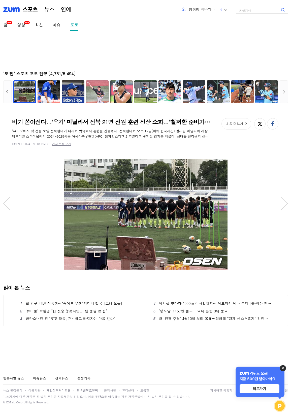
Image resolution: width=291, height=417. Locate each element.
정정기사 (83, 378)
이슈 (57, 25)
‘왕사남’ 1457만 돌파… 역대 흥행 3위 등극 (190, 310)
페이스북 (272, 124)
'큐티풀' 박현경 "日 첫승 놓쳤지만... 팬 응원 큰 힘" (64, 310)
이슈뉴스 (39, 378)
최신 (39, 25)
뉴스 (49, 9)
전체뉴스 (61, 378)
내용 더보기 (234, 123)
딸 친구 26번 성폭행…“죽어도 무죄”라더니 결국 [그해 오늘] (71, 303)
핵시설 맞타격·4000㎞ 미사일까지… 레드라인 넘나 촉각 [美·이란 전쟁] (212, 303)
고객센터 (128, 390)
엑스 (260, 124)
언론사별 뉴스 (13, 378)
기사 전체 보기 (61, 144)
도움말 (144, 390)
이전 (7, 91)
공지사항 (110, 390)
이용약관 (34, 390)
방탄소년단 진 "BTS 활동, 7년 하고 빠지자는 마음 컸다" (67, 318)
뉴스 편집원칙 (12, 390)
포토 (74, 25)
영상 (21, 25)
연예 (66, 9)
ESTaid (10, 402)
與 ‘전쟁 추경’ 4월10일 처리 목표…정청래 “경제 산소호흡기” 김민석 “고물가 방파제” (212, 318)
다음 (284, 91)
